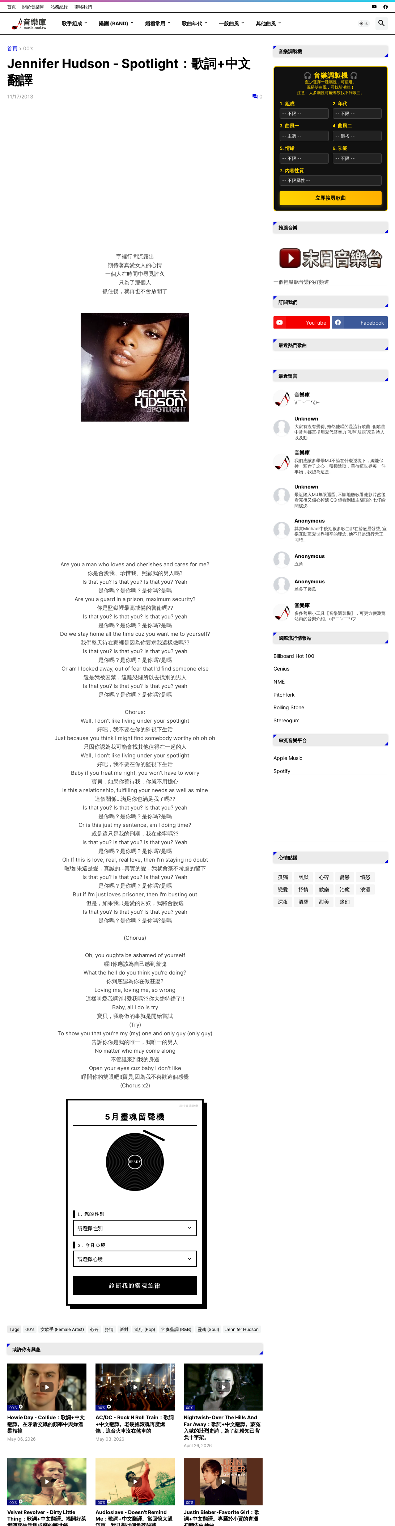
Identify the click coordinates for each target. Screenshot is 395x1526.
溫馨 (303, 902)
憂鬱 (345, 877)
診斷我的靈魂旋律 (135, 1285)
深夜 (283, 902)
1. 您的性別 (91, 1213)
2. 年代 (340, 103)
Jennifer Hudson (242, 1329)
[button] (364, 23)
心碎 (94, 1329)
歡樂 (324, 889)
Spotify (281, 771)
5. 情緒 (287, 148)
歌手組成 (72, 23)
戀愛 (283, 889)
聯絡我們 (83, 6)
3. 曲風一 (289, 125)
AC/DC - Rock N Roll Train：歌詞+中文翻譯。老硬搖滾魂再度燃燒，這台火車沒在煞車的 (134, 1423)
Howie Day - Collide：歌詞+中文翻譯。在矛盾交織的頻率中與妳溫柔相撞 (46, 1423)
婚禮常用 (155, 23)
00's (28, 48)
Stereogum (286, 720)
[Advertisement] (135, 500)
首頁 (11, 6)
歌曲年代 (192, 23)
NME (279, 682)
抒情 (109, 1329)
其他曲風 (266, 23)
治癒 (345, 889)
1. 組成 (287, 103)
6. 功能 (340, 148)
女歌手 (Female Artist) (62, 1329)
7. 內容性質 (291, 170)
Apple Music (287, 758)
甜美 (324, 902)
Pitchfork (284, 695)
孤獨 (283, 877)
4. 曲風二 (342, 125)
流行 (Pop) (145, 1329)
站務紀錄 (59, 6)
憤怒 (365, 877)
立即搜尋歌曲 (330, 198)
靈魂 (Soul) (208, 1329)
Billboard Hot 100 (293, 656)
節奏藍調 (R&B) (176, 1329)
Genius (281, 668)
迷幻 (345, 902)
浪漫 (365, 889)
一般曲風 (229, 23)
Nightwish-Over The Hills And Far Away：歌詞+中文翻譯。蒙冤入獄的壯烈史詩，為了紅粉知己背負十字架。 (222, 1427)
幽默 (303, 877)
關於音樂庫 (33, 6)
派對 (124, 1329)
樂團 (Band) (113, 23)
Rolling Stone (288, 707)
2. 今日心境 (92, 1245)
